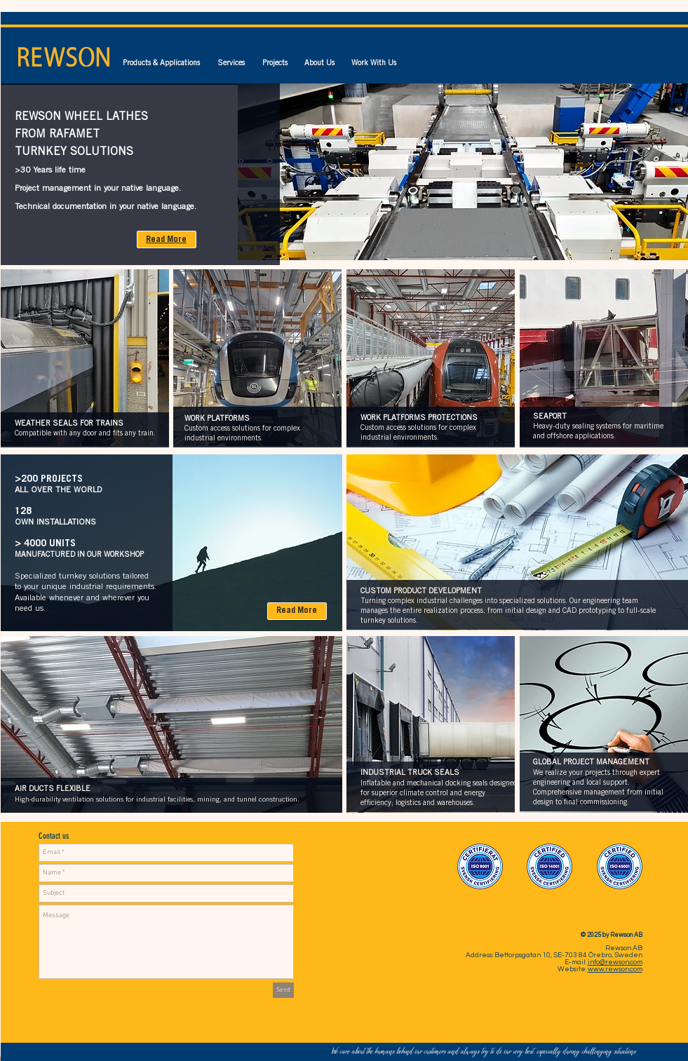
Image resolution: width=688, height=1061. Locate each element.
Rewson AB (623, 948)
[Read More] (166, 239)
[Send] (283, 990)
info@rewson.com (615, 962)
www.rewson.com (615, 969)
